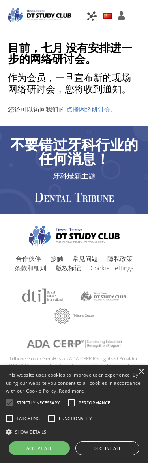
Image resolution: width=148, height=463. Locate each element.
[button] (38, 403)
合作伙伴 (28, 258)
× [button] (141, 372)
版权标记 (68, 268)
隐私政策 (120, 258)
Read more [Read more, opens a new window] (71, 391)
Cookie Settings (111, 268)
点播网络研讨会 (88, 109)
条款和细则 (30, 268)
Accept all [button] (39, 448)
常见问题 (85, 258)
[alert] (74, 414)
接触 (57, 258)
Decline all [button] (107, 448)
